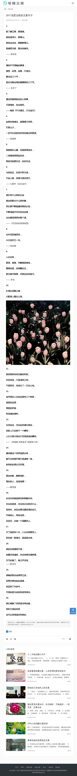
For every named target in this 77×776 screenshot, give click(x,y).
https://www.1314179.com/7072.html (48, 622)
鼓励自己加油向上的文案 (38, 689)
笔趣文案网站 (20, 622)
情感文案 (29, 767)
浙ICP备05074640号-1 (39, 770)
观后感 (57, 767)
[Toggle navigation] (73, 3)
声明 (22, 767)
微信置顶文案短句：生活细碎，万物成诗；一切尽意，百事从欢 (48, 708)
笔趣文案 (23, 770)
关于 (16, 767)
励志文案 (24, 20)
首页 (5, 9)
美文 (44, 767)
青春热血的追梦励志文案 (38, 744)
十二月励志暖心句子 (36, 655)
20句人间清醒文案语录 (37, 726)
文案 (10, 631)
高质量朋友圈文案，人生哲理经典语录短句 (46, 672)
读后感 (51, 767)
